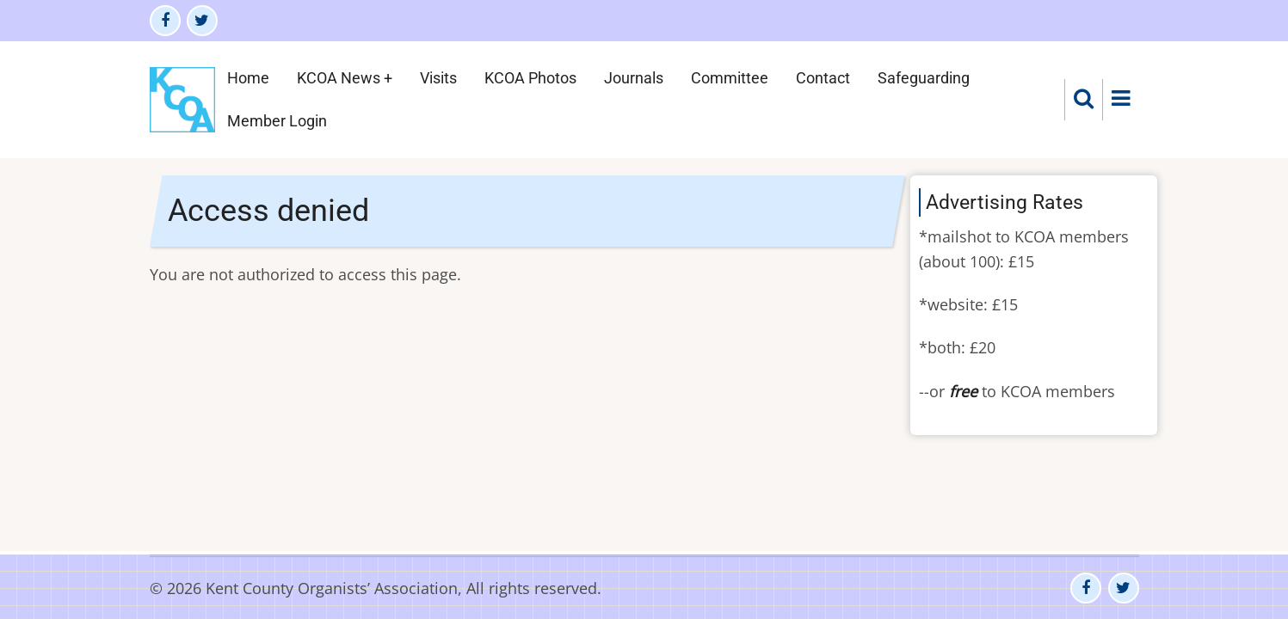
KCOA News (338, 78)
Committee (729, 78)
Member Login (277, 121)
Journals (633, 78)
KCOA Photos (530, 78)
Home (248, 78)
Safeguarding (924, 78)
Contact (823, 78)
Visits (438, 78)
